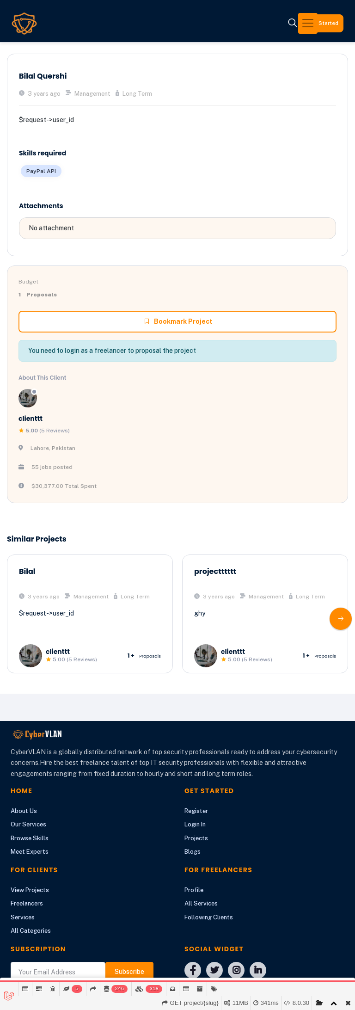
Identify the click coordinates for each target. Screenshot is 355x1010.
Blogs (192, 851)
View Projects (30, 890)
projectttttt (215, 571)
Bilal (27, 571)
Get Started (317, 23)
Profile (193, 890)
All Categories (31, 930)
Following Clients (208, 917)
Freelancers (27, 903)
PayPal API (41, 171)
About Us (24, 810)
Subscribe (129, 971)
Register (196, 810)
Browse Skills (30, 838)
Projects (196, 838)
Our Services (28, 824)
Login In (195, 824)
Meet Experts (30, 851)
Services (23, 917)
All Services (201, 903)
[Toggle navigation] (257, 23)
